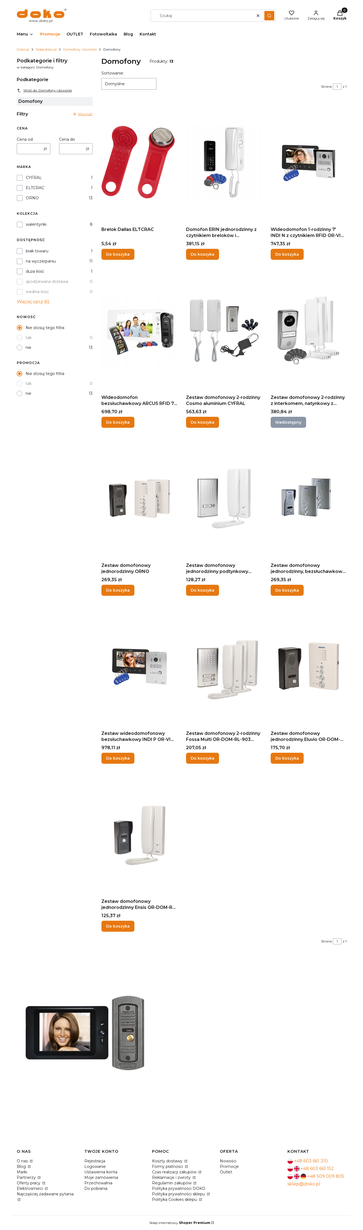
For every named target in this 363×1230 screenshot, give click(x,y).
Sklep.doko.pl (46, 49)
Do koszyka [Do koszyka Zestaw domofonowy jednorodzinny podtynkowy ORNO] (202, 590)
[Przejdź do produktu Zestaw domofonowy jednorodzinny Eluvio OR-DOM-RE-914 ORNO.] (309, 666)
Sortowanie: (112, 73)
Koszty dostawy (168, 1161)
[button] (269, 15)
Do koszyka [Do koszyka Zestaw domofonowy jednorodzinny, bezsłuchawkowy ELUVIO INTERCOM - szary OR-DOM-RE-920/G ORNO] (287, 590)
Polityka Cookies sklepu (175, 1199)
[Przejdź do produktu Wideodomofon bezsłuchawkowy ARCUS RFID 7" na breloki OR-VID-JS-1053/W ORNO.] (139, 330)
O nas (23, 1161)
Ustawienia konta (100, 1172)
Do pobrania (95, 1188)
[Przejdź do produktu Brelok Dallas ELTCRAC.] (139, 162)
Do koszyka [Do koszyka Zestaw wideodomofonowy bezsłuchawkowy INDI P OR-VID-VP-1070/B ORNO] (118, 758)
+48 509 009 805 (325, 1176)
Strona (326, 86)
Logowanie (95, 1166)
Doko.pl (23, 49)
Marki (22, 1172)
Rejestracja (94, 1161)
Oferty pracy (29, 1183)
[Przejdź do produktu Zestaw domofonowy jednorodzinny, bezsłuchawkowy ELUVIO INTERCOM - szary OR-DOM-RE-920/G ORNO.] (309, 498)
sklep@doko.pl (303, 1184)
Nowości (228, 1161)
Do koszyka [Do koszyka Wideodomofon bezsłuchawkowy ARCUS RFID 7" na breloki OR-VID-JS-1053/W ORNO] (118, 422)
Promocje (229, 1166)
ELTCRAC (35, 187)
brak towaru (37, 251)
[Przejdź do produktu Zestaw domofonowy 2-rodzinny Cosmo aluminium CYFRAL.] (224, 330)
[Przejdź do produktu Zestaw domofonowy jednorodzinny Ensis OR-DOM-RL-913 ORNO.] (139, 834)
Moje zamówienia (101, 1177)
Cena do (67, 139)
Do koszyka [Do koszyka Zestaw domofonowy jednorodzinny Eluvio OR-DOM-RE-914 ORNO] (287, 758)
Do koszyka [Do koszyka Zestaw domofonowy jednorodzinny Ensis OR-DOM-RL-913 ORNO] (118, 926)
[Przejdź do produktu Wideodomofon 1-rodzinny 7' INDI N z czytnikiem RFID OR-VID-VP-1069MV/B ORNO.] (309, 162)
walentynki (36, 224)
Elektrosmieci (30, 1188)
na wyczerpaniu (41, 261)
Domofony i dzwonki (80, 49)
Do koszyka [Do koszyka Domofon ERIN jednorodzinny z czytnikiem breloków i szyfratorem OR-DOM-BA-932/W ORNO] (202, 254)
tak (29, 337)
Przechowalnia (98, 1183)
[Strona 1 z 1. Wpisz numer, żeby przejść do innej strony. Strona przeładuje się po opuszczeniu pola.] (337, 87)
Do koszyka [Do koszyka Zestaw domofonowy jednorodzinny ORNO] (118, 590)
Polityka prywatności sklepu (179, 1194)
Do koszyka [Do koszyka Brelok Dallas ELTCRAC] (118, 254)
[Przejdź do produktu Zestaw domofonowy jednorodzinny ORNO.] (139, 498)
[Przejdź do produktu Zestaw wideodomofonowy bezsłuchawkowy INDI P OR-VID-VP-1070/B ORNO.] (139, 666)
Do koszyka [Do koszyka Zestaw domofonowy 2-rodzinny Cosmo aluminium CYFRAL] (202, 422)
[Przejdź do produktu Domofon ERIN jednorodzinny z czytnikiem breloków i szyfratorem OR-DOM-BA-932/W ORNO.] (224, 162)
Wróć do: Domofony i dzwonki (44, 90)
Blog (22, 1166)
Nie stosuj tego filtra (45, 327)
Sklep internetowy (179, 1223)
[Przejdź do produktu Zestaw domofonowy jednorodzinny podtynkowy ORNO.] (224, 498)
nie (28, 347)
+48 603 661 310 (311, 1160)
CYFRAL (34, 177)
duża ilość (35, 271)
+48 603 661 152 (317, 1168)
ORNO (32, 197)
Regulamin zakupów (172, 1183)
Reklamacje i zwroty (172, 1177)
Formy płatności (168, 1166)
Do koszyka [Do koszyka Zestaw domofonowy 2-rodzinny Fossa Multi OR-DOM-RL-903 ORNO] (202, 758)
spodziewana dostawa (47, 281)
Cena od (25, 139)
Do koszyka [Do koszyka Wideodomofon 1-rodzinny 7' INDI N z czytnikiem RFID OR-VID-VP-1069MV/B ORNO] (287, 254)
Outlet (226, 1172)
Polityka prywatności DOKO (178, 1188)
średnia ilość (37, 291)
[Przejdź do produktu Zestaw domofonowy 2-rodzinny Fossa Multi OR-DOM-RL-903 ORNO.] (224, 666)
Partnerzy (27, 1177)
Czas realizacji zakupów (175, 1172)
